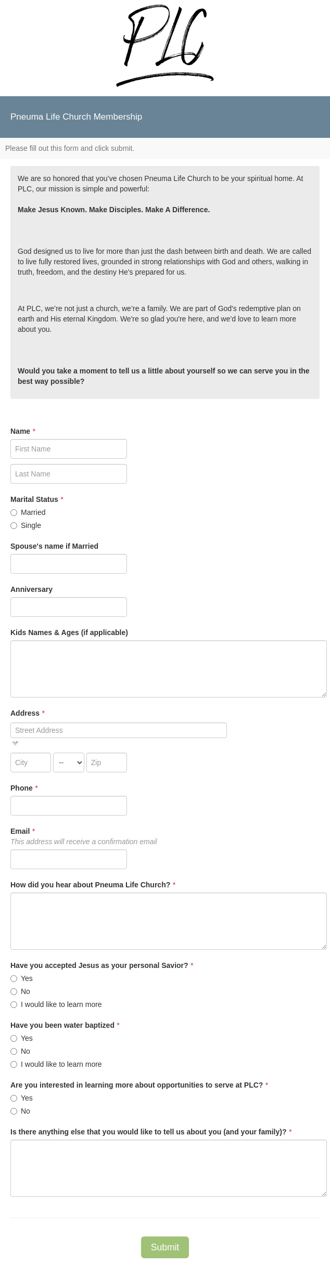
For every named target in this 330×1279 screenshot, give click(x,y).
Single (25, 525)
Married (27, 512)
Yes (21, 978)
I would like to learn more (56, 1004)
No (20, 991)
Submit (165, 1247)
